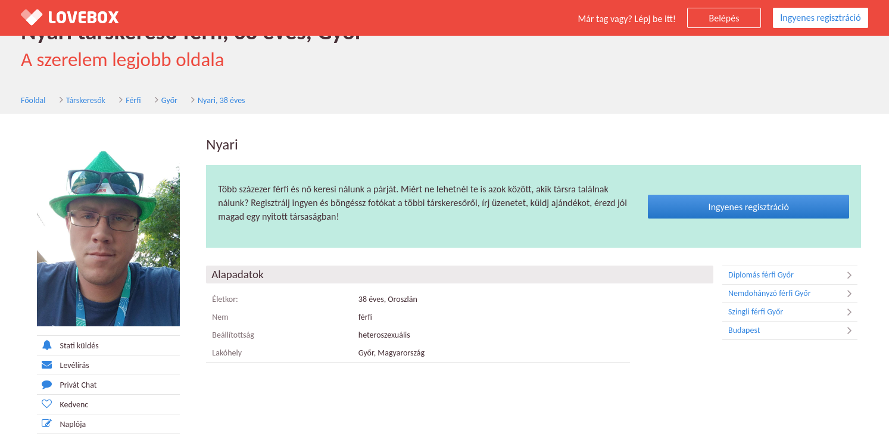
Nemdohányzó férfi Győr (792, 294)
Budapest (792, 330)
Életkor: (225, 299)
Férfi (133, 100)
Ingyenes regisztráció (820, 17)
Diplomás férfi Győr (792, 275)
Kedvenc (63, 404)
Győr (169, 100)
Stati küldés (68, 345)
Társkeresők (85, 100)
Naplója (61, 423)
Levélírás (63, 364)
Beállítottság (233, 335)
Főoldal (33, 100)
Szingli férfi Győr (792, 312)
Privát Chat (67, 384)
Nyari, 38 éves (221, 100)
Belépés (724, 18)
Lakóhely (227, 353)
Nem (220, 317)
